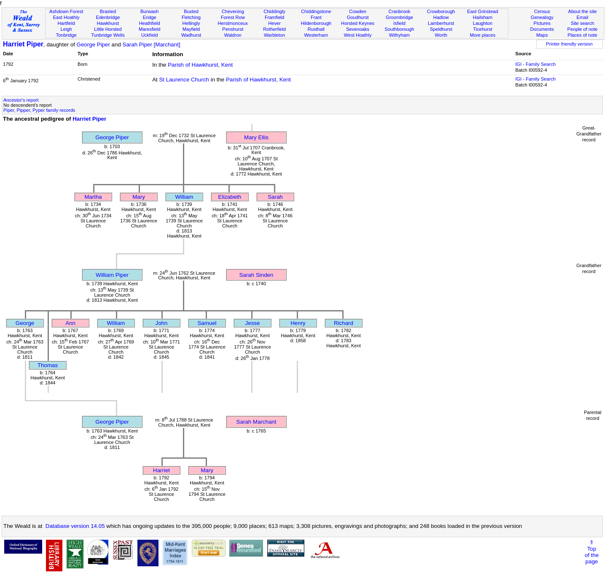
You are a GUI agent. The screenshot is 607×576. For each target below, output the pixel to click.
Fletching (191, 17)
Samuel (206, 323)
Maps (542, 35)
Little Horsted (107, 29)
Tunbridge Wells (108, 35)
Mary (138, 197)
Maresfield (149, 29)
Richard (343, 323)
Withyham (399, 35)
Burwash (149, 11)
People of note (582, 29)
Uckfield (149, 35)
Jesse (252, 323)
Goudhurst (358, 17)
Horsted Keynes (357, 23)
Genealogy (542, 17)
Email (582, 17)
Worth (441, 35)
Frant (316, 17)
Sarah (275, 197)
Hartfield (66, 23)
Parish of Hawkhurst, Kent (200, 65)
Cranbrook (399, 11)
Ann (70, 323)
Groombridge (399, 17)
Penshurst (232, 29)
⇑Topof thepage (592, 552)
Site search (582, 23)
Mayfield (191, 29)
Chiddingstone (316, 11)
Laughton (482, 23)
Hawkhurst (108, 23)
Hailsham (482, 17)
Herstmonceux (233, 23)
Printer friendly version (569, 43)
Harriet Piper (23, 44)
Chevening (233, 11)
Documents (542, 29)
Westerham (316, 35)
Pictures (542, 23)
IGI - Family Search (535, 64)
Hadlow (441, 17)
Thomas (48, 365)
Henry (298, 323)
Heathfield (149, 23)
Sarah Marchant (256, 422)
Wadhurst (191, 35)
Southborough (399, 29)
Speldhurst (441, 29)
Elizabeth (230, 197)
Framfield (274, 17)
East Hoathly (66, 17)
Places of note (582, 35)
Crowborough (441, 11)
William (184, 197)
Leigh (66, 29)
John (162, 323)
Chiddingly (274, 11)
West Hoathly (358, 35)
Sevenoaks (357, 29)
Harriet (161, 470)
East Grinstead (482, 11)
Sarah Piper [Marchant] (151, 44)
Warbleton (274, 35)
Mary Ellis (256, 137)
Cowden (357, 11)
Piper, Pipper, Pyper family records (39, 110)
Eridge (149, 17)
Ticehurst (482, 29)
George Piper (93, 44)
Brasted (108, 11)
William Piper (112, 275)
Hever (274, 23)
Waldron (233, 35)
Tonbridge (66, 35)
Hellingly (191, 23)
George (25, 323)
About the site (582, 11)
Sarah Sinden (256, 275)
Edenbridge (108, 17)
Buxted (191, 11)
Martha (93, 197)
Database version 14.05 (75, 526)
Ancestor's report (21, 100)
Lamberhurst (441, 23)
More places (483, 35)
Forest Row (233, 17)
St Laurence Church (184, 79)
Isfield (399, 23)
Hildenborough (316, 23)
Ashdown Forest (66, 11)
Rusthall (316, 29)
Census (542, 11)
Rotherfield (274, 29)
